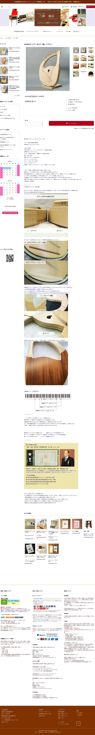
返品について (77, 128)
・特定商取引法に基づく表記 (44, 713)
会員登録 (75, 6)
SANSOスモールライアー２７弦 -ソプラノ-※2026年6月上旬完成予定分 (14, 87)
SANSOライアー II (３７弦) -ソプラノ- (14, 48)
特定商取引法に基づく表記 (88, 128)
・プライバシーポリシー (43, 711)
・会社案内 (40, 709)
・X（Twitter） (79, 712)
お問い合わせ (76, 31)
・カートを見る (60, 722)
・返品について (60, 717)
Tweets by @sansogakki (10, 206)
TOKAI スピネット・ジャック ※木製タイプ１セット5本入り (53, 532)
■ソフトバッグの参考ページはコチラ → (44, 434)
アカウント (66, 6)
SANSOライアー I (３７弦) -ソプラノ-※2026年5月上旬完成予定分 (14, 59)
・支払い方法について (62, 715)
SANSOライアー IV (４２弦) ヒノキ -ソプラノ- (42, 532)
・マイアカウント (61, 709)
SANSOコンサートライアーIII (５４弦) (14, 77)
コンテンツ (60, 31)
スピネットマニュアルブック (29, 557)
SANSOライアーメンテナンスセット (30, 532)
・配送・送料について (62, 713)
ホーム (1, 38)
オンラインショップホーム (32, 31)
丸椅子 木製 (86, 531)
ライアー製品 (15, 38)
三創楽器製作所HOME (19, 31)
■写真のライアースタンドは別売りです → (44, 432)
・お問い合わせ (41, 715)
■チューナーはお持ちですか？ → (39, 436)
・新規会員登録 (60, 711)
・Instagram (79, 714)
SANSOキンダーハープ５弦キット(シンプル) (53, 557)
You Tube (68, 31)
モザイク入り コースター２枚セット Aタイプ (41, 557)
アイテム (90, 6)
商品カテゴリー (47, 31)
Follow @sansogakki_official (10, 212)
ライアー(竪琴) (8, 38)
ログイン (82, 6)
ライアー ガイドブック (64, 531)
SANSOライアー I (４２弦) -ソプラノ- (14, 67)
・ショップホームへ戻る (62, 724)
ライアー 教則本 (75, 531)
